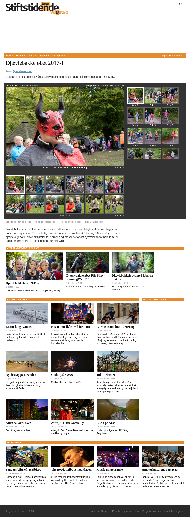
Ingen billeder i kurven (172, 55)
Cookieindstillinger (99, 511)
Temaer (32, 55)
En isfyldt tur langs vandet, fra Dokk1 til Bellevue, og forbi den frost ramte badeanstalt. (26, 337)
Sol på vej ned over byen (18, 430)
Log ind (180, 3)
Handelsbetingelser (174, 511)
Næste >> (119, 167)
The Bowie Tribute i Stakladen (71, 469)
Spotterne (44, 55)
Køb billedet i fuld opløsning (72, 167)
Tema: (9, 71)
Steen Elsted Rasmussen (25, 85)
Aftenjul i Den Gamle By (67, 422)
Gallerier (21, 55)
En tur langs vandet (19, 326)
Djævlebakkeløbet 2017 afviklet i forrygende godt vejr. (33, 290)
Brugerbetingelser (151, 511)
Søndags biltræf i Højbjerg (23, 469)
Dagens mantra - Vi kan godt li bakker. (86, 286)
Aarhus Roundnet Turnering (116, 326)
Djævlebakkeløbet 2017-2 (22, 283)
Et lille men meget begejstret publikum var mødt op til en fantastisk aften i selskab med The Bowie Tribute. (71, 480)
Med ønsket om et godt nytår (66, 382)
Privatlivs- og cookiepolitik (125, 511)
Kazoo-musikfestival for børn (70, 326)
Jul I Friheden (106, 374)
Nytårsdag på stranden (21, 374)
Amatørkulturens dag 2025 (160, 469)
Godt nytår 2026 (62, 374)
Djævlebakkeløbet (22, 71)
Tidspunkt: (92, 85)
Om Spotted (58, 55)
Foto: (9, 85)
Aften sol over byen (18, 422)
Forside (10, 55)
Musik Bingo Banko (110, 469)
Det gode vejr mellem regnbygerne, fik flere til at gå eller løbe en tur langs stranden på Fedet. (25, 385)
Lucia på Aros (106, 422)
